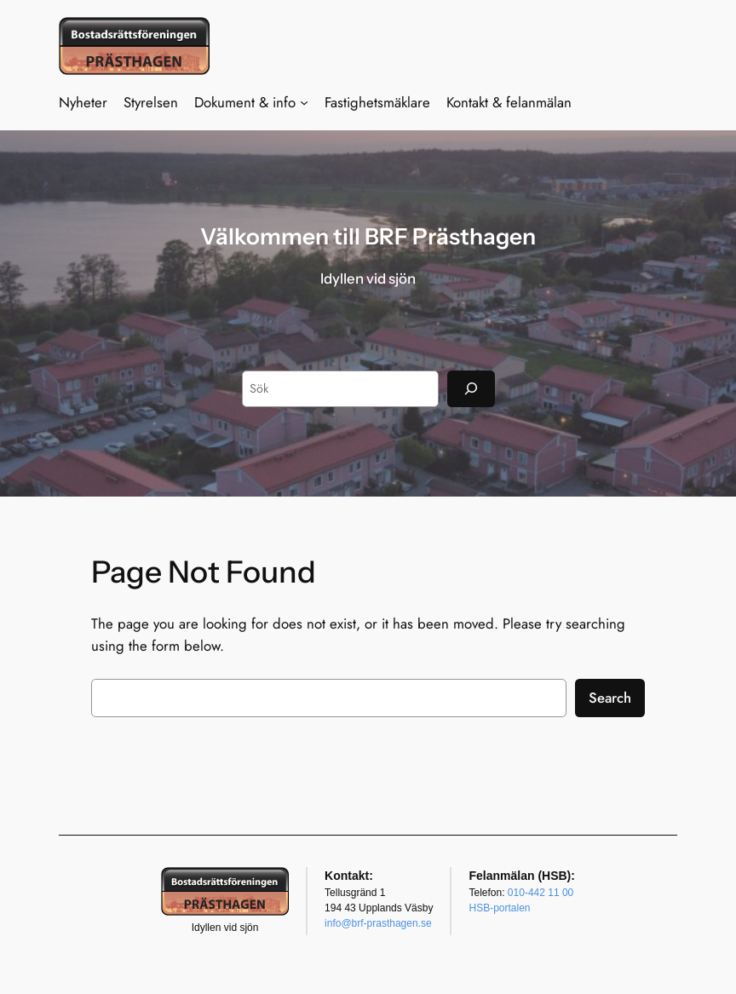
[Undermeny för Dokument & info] (304, 102)
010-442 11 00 (540, 893)
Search (610, 697)
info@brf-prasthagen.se (378, 923)
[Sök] (471, 389)
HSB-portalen (499, 908)
